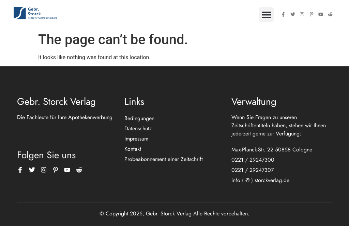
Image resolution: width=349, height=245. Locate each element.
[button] (266, 14)
